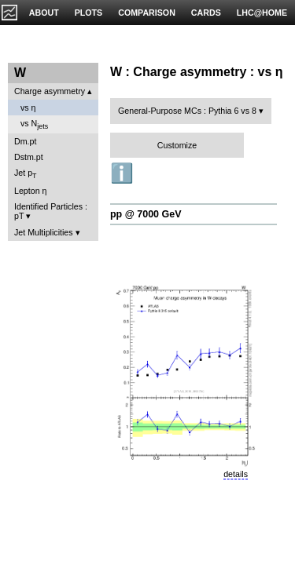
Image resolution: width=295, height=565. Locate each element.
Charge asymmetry (49, 91)
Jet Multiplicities (43, 232)
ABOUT (44, 12)
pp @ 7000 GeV (145, 214)
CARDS (206, 12)
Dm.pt (25, 141)
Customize (177, 145)
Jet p (25, 174)
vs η (28, 107)
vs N (34, 124)
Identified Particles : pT (50, 211)
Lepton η (30, 190)
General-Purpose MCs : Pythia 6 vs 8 (187, 110)
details (235, 474)
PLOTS (89, 12)
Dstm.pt (28, 157)
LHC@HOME (262, 12)
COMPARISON (146, 12)
